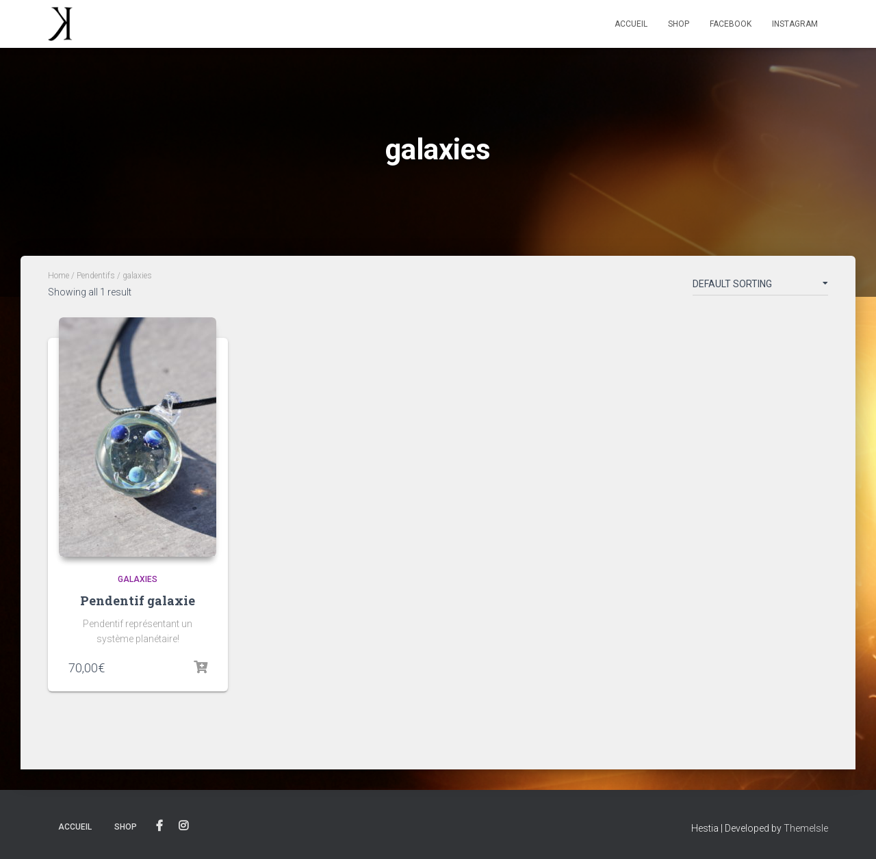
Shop (678, 24)
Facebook (730, 24)
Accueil (631, 24)
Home (58, 275)
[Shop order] (760, 286)
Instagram (795, 24)
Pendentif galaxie (137, 600)
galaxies (137, 579)
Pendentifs (96, 275)
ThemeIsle (806, 828)
